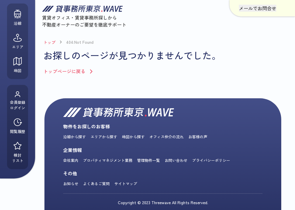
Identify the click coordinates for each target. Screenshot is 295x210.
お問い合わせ (176, 160)
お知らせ (70, 183)
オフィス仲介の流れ (166, 136)
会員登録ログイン (17, 101)
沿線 (17, 17)
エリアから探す (104, 136)
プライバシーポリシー (211, 160)
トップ (49, 42)
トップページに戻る (64, 71)
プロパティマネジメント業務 (107, 160)
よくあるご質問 (96, 183)
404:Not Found (80, 42)
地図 (17, 65)
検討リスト (17, 152)
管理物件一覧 (148, 160)
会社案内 (70, 160)
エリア (17, 41)
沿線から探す (74, 136)
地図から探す (133, 136)
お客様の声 (197, 136)
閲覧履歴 (17, 126)
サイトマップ (125, 183)
